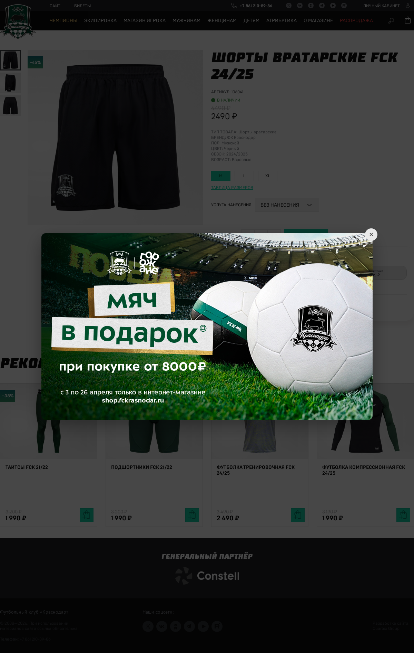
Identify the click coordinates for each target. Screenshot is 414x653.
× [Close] (371, 234)
